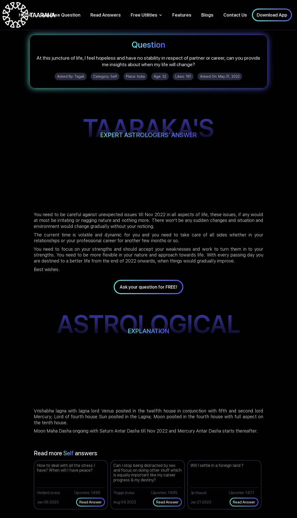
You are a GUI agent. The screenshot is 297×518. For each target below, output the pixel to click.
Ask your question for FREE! (148, 287)
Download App (272, 15)
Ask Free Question (61, 15)
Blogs (207, 15)
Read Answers (105, 15)
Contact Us (235, 15)
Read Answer (90, 502)
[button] (146, 15)
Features (181, 15)
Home (25, 15)
